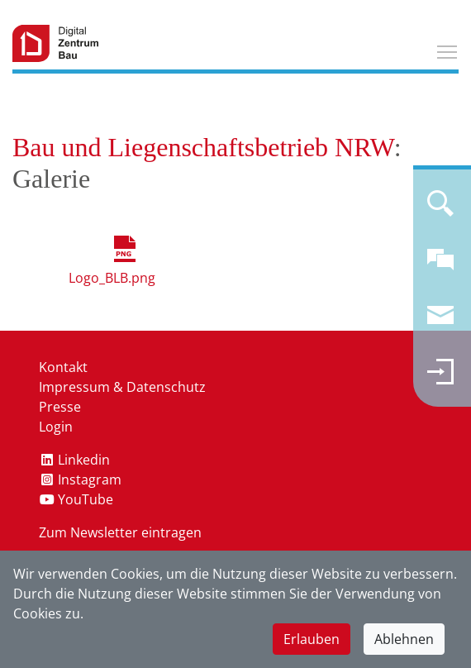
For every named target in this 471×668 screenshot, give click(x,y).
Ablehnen (404, 639)
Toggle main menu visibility (448, 50)
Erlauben (311, 639)
